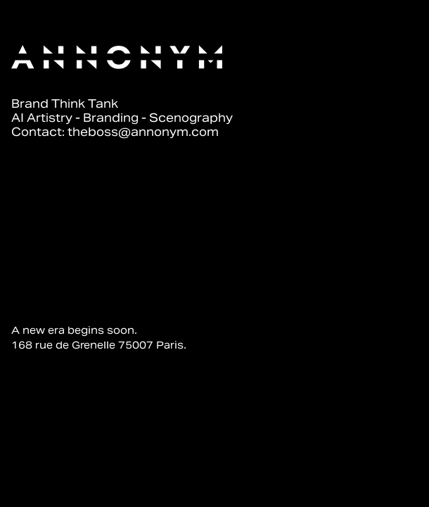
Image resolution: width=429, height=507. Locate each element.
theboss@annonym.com (143, 132)
